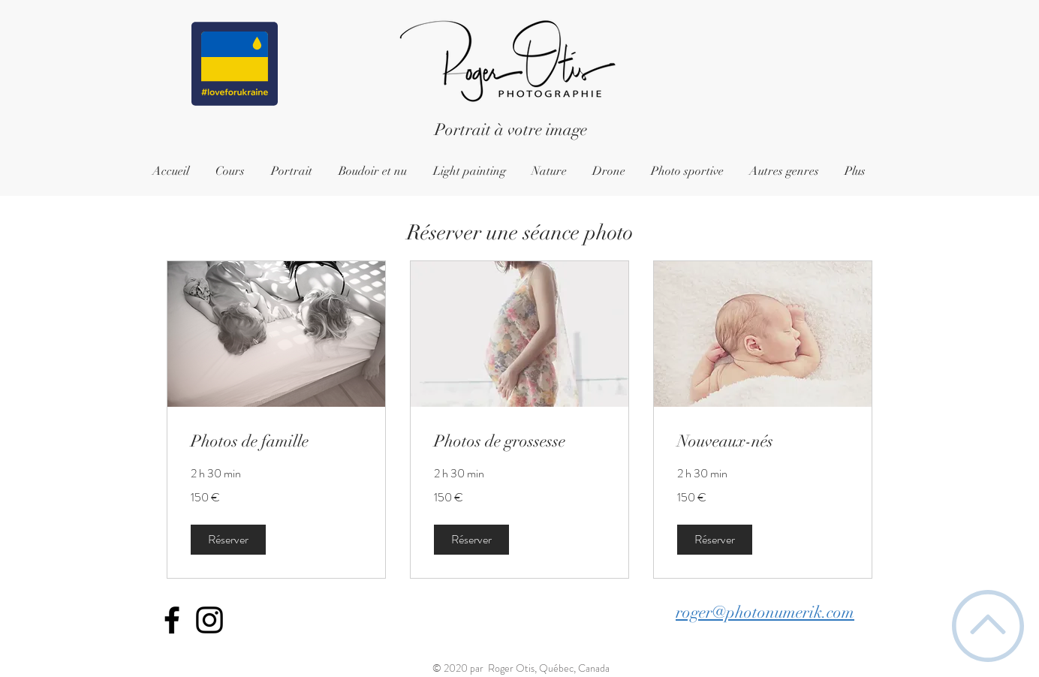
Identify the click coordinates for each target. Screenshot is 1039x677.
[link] (276, 441)
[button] (228, 540)
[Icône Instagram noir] (209, 620)
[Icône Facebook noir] (172, 620)
